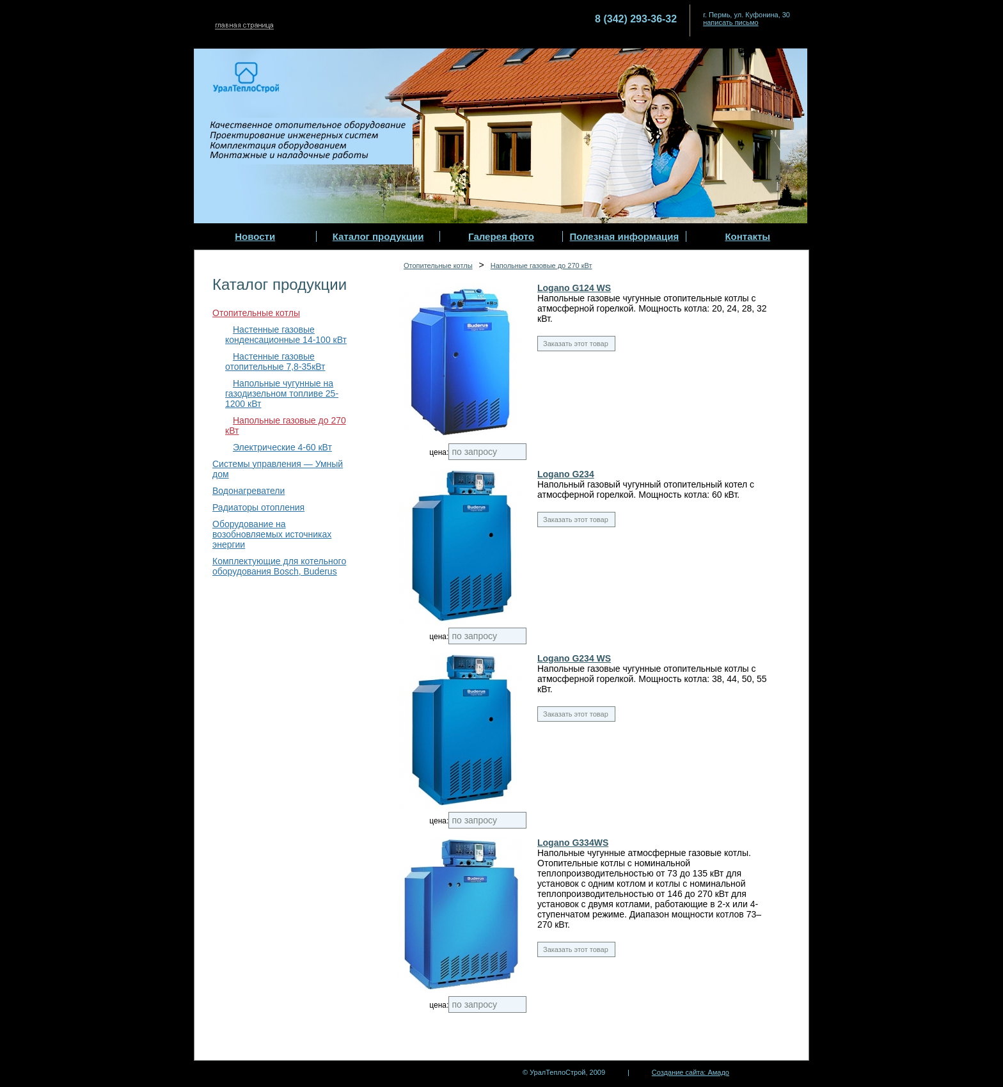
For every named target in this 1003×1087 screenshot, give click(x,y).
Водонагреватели (248, 491)
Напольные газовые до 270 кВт (541, 265)
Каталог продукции (378, 236)
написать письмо (731, 22)
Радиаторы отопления (258, 507)
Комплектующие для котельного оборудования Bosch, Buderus (279, 566)
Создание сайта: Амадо (690, 1072)
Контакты (747, 236)
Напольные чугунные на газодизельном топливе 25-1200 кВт (281, 393)
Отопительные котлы (256, 313)
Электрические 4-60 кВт (282, 447)
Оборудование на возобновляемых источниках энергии (271, 534)
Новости (255, 236)
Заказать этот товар (575, 343)
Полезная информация (624, 236)
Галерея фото (501, 236)
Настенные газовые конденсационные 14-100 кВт (286, 334)
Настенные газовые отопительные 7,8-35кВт (275, 361)
